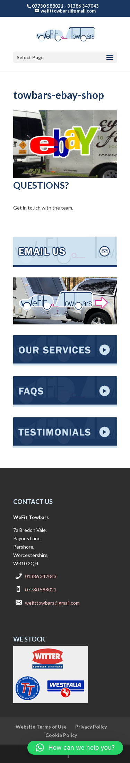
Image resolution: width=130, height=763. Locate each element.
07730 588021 (41, 589)
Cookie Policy (61, 735)
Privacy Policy (91, 727)
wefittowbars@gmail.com (52, 603)
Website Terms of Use (41, 727)
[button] (75, 748)
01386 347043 (41, 576)
